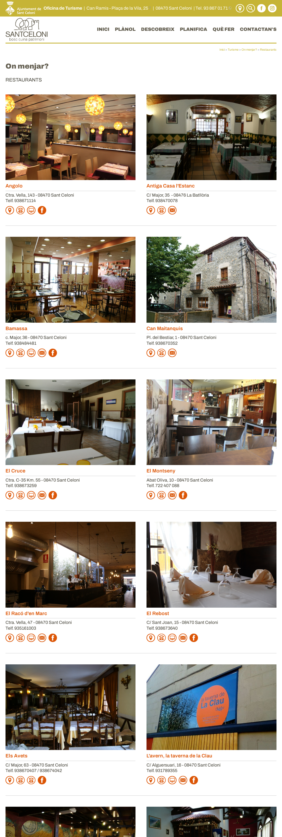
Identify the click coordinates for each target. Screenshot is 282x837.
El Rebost (158, 613)
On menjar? (249, 49)
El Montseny (161, 471)
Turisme (233, 49)
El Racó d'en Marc (26, 613)
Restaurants (268, 49)
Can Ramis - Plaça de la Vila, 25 (117, 8)
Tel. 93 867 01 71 (212, 8)
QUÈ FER (223, 29)
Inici (222, 49)
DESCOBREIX (157, 29)
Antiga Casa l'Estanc (171, 186)
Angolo (14, 186)
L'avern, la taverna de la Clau (179, 756)
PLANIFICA (193, 29)
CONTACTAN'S (258, 29)
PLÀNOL (125, 29)
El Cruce (15, 471)
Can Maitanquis (165, 328)
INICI (103, 29)
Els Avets (17, 756)
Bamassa (16, 328)
